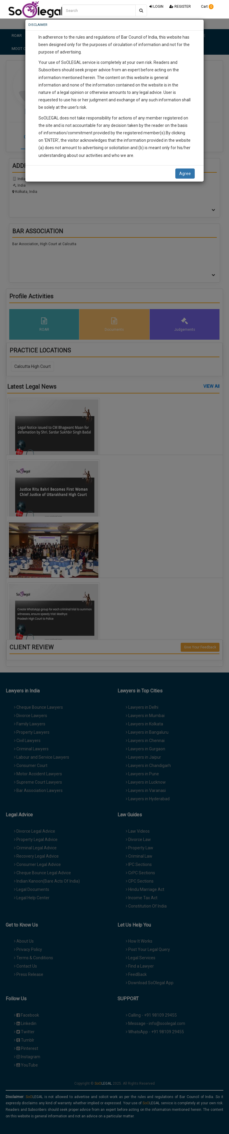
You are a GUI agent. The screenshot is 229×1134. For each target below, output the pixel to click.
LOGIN (156, 6)
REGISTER (180, 6)
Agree (185, 173)
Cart (205, 6)
